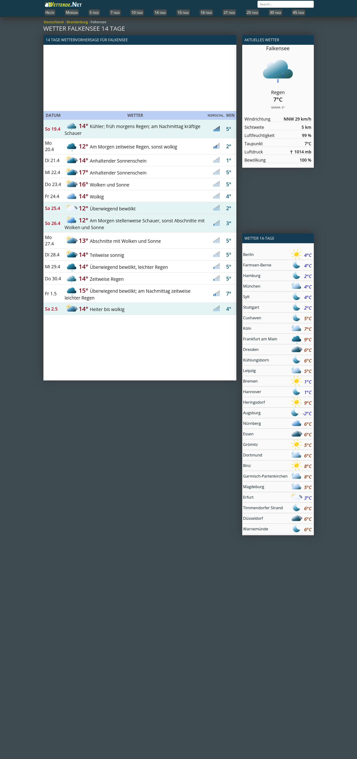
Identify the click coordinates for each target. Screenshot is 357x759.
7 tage (115, 12)
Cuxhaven (277, 318)
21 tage (229, 12)
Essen (277, 434)
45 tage (298, 12)
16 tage (206, 12)
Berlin (277, 255)
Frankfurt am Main (277, 339)
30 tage (275, 12)
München (277, 286)
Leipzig (277, 371)
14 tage (160, 12)
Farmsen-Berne (277, 265)
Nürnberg (277, 424)
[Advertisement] (139, 78)
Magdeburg (277, 487)
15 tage (183, 12)
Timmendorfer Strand (277, 508)
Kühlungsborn (277, 360)
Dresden (277, 350)
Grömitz (277, 445)
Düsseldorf (277, 519)
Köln (277, 329)
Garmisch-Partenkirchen (277, 476)
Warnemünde (277, 529)
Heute (50, 12)
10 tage (137, 12)
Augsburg (277, 413)
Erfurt (277, 497)
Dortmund (277, 455)
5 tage (94, 12)
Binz (277, 466)
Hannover (277, 392)
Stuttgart (277, 308)
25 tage (252, 12)
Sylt (277, 297)
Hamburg (277, 276)
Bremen (277, 381)
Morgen (72, 12)
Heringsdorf (277, 402)
